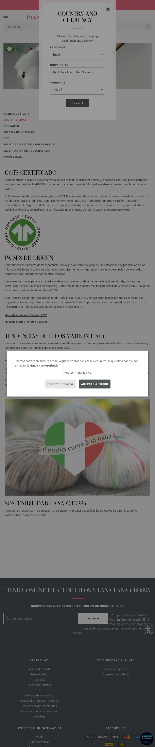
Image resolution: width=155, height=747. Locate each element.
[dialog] (77, 373)
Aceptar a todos (94, 384)
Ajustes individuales (78, 372)
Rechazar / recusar (60, 384)
